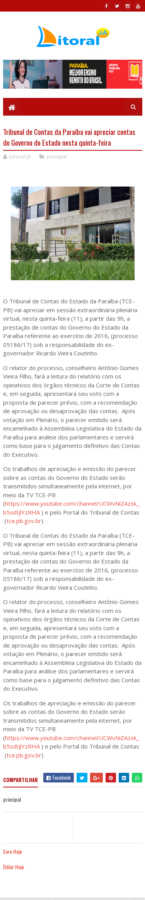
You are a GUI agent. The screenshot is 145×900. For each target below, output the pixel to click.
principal (57, 156)
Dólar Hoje (13, 867)
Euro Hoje (12, 851)
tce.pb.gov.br (24, 521)
